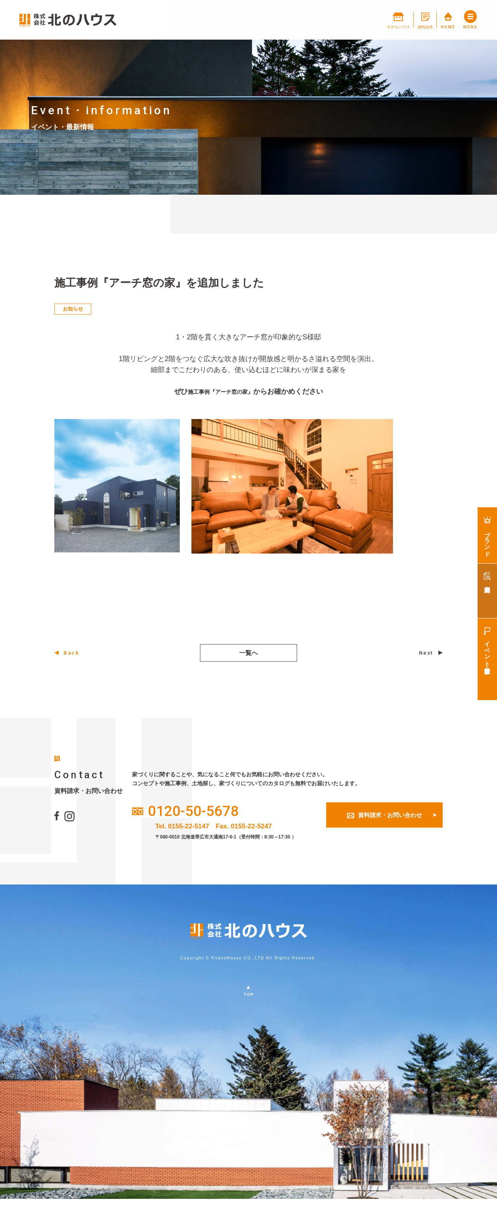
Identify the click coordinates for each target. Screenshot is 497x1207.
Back (73, 653)
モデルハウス (363, 20)
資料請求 (402, 20)
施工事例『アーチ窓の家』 (220, 391)
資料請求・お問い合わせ (384, 820)
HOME (436, 20)
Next (424, 653)
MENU (469, 20)
